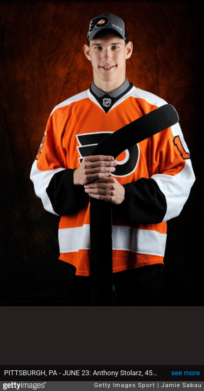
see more (185, 373)
